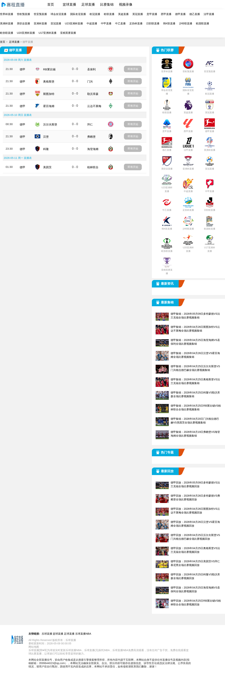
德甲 (22, 69)
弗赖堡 (91, 136)
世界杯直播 (6, 14)
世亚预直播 (40, 14)
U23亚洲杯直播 (74, 23)
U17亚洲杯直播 (48, 32)
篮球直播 (69, 4)
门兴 (90, 81)
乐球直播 (47, 633)
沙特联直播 (185, 23)
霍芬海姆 (48, 106)
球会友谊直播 (58, 14)
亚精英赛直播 (68, 32)
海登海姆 (92, 149)
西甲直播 (166, 14)
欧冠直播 (95, 14)
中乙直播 (120, 23)
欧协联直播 (6, 32)
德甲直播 (180, 14)
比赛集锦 (107, 4)
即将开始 (133, 69)
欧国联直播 (202, 23)
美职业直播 (23, 23)
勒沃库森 (92, 93)
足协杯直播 (135, 23)
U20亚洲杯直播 (26, 32)
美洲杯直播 (6, 23)
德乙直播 (194, 14)
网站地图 (33, 646)
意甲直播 (152, 14)
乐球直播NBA (83, 633)
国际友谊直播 (78, 14)
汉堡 (46, 136)
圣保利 (91, 69)
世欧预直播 (23, 14)
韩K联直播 (169, 23)
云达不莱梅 (94, 106)
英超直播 (123, 14)
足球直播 (88, 4)
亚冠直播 (56, 23)
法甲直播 (209, 14)
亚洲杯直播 (40, 23)
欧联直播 (109, 14)
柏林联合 (92, 167)
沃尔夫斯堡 (50, 124)
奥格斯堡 (48, 81)
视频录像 (125, 4)
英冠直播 (137, 14)
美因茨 (47, 167)
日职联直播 (152, 23)
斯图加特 (48, 93)
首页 (50, 4)
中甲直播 (106, 23)
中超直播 (92, 23)
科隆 (46, 149)
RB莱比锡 (49, 69)
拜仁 (90, 124)
